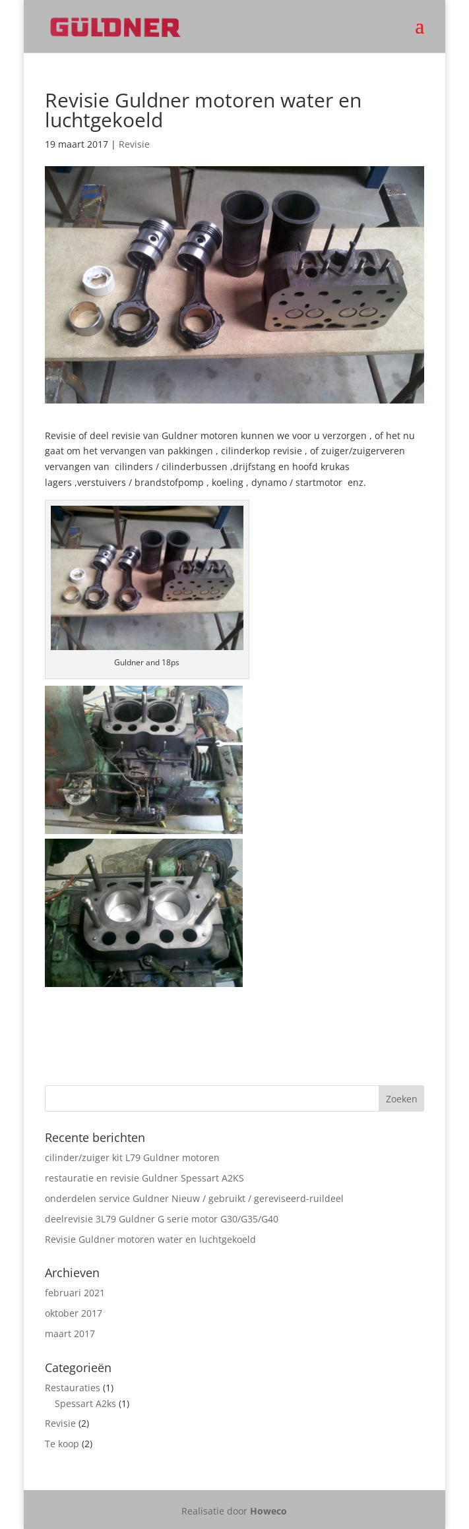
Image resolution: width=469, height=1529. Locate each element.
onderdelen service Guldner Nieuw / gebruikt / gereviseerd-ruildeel (194, 1198)
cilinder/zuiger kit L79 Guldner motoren (132, 1157)
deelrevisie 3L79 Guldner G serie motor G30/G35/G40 (161, 1219)
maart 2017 (70, 1333)
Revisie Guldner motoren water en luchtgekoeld (150, 1239)
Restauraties (72, 1387)
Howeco (268, 1511)
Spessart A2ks (85, 1403)
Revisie (134, 144)
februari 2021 (75, 1292)
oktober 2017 (73, 1313)
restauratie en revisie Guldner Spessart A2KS (144, 1178)
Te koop (62, 1443)
